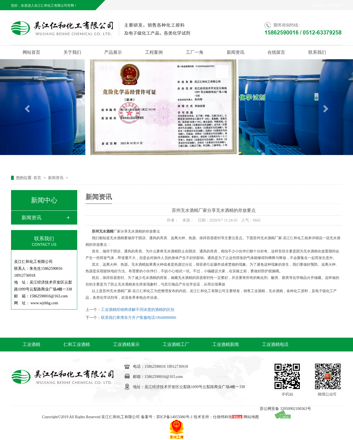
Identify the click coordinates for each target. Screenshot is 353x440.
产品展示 (113, 52)
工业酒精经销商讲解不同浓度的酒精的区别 (137, 310)
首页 (37, 178)
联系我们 (335, 5)
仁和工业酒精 (76, 344)
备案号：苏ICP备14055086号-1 (166, 417)
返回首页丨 (319, 5)
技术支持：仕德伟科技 (213, 417)
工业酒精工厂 (176, 344)
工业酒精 (31, 344)
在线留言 (276, 52)
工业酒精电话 (275, 344)
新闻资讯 (235, 52)
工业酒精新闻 (225, 344)
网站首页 (31, 52)
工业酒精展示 (126, 344)
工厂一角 (195, 52)
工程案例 (154, 52)
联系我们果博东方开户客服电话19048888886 (138, 318)
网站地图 (251, 417)
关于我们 (72, 52)
